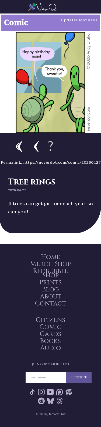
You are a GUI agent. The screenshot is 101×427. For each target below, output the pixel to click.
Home (50, 257)
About (50, 296)
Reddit (41, 401)
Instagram (41, 392)
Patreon (59, 392)
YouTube (50, 392)
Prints (51, 282)
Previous (36, 146)
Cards (50, 334)
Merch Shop (50, 264)
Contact (50, 303)
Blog (50, 289)
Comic (51, 327)
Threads (59, 401)
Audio (50, 348)
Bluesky (50, 401)
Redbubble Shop (50, 273)
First (19, 146)
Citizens (50, 320)
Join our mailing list (50, 364)
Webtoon (68, 392)
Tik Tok (32, 392)
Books (50, 341)
